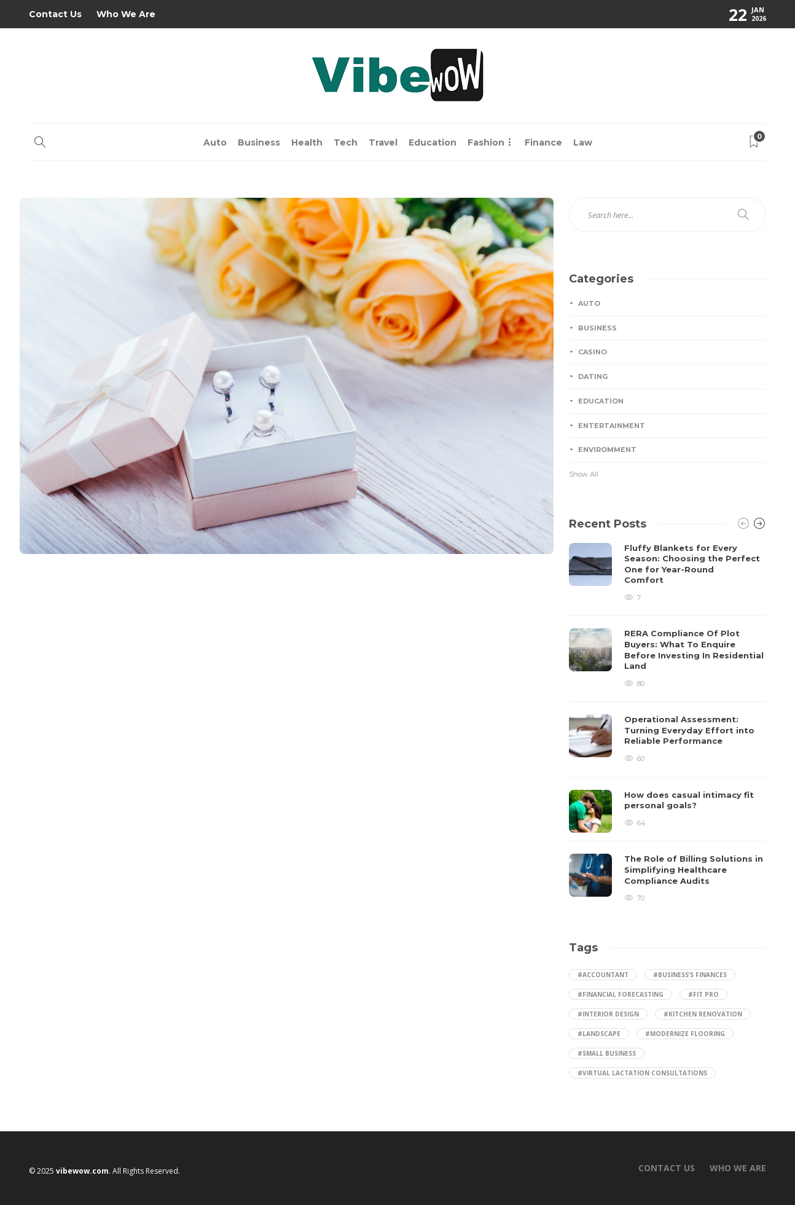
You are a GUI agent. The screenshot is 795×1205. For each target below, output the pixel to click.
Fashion (486, 142)
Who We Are (125, 14)
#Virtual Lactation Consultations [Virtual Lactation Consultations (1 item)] (642, 1073)
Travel (383, 142)
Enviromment (607, 449)
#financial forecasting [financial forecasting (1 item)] (621, 994)
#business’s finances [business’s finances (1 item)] (690, 974)
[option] (667, 723)
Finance (543, 142)
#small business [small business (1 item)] (607, 1053)
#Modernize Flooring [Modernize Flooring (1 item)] (685, 1033)
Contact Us (55, 14)
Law (582, 142)
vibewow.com (82, 1171)
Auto (215, 142)
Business (259, 142)
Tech (346, 142)
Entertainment (611, 425)
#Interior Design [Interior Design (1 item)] (608, 1014)
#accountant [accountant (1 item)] (603, 974)
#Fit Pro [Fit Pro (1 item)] (703, 994)
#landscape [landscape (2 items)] (599, 1033)
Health (307, 142)
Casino (592, 352)
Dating (593, 376)
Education (432, 142)
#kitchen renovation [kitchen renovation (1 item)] (703, 1014)
